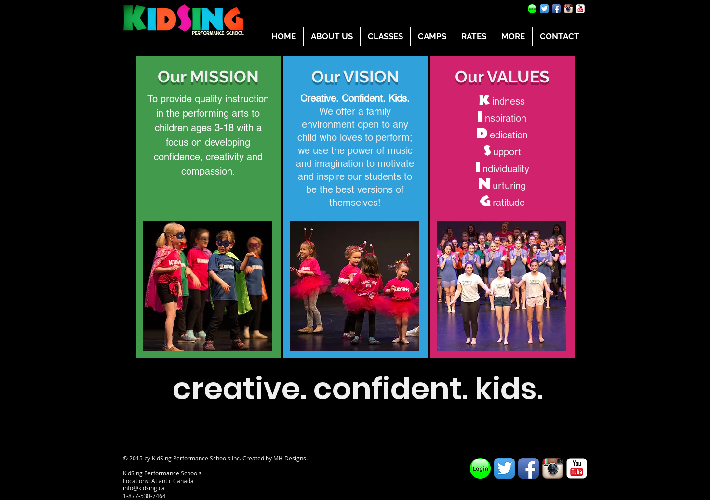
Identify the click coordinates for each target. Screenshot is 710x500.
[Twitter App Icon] (544, 8)
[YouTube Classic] (580, 8)
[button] (332, 36)
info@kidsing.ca (144, 488)
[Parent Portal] (532, 8)
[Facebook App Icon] (556, 8)
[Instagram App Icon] (568, 8)
